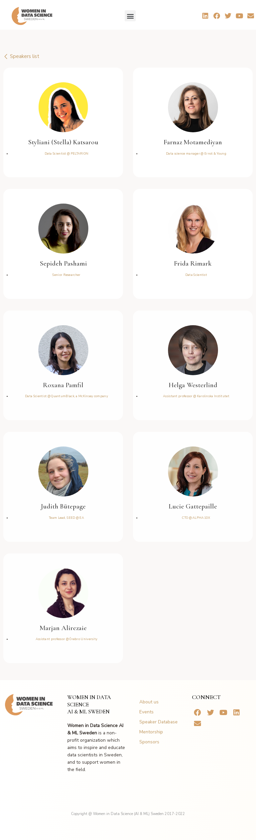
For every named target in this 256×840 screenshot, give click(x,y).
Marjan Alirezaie (63, 628)
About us (149, 702)
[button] (130, 15)
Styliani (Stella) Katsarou (63, 142)
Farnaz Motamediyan (193, 142)
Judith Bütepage (63, 506)
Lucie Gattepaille (193, 506)
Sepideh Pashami (63, 263)
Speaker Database (158, 722)
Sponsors (149, 742)
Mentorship (151, 732)
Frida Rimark (193, 263)
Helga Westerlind (193, 385)
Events (146, 712)
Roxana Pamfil (63, 385)
